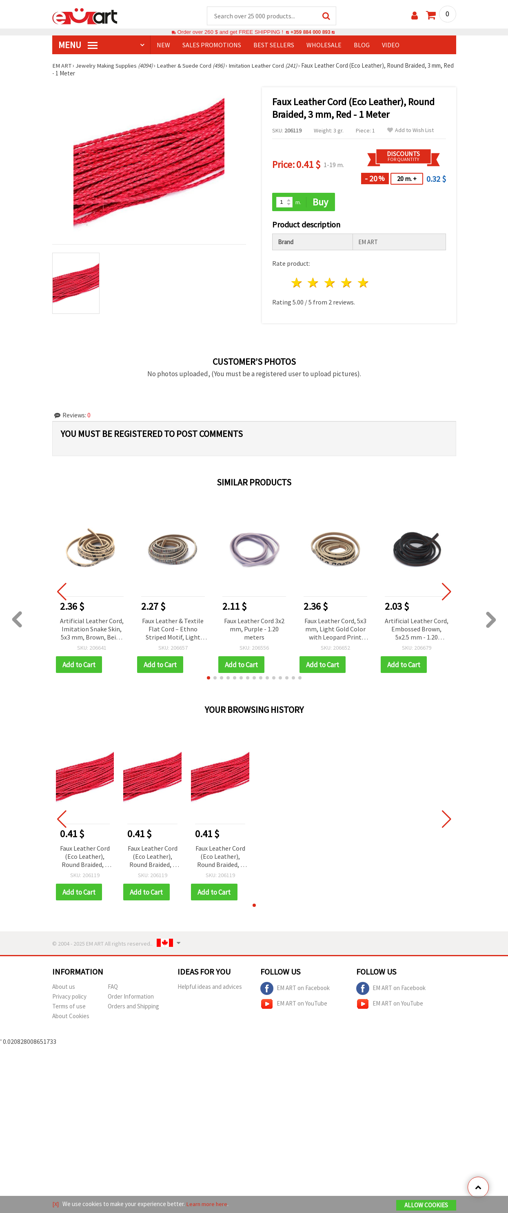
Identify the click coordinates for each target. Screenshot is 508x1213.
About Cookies (70, 1017)
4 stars (347, 283)
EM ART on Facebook (295, 989)
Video (390, 45)
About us (63, 988)
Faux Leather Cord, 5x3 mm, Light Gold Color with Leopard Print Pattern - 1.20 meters (335, 630)
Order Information (131, 997)
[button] (208, 678)
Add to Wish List (410, 131)
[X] (55, 1204)
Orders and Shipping (133, 1007)
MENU (78, 45)
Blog (362, 45)
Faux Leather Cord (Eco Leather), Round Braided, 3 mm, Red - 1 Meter (85, 858)
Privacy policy (69, 997)
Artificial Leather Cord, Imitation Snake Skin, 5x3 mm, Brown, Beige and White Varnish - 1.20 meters (92, 630)
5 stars (363, 283)
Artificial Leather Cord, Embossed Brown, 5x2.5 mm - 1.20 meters (416, 630)
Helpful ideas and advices (209, 988)
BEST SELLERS (273, 45)
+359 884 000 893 (310, 32)
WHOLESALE (324, 45)
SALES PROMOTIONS (211, 45)
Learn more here (207, 1204)
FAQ (113, 988)
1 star (296, 283)
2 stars (313, 283)
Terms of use (69, 1007)
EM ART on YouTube (293, 1005)
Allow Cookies (426, 1205)
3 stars (330, 283)
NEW (163, 45)
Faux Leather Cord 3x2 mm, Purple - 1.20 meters (254, 629)
